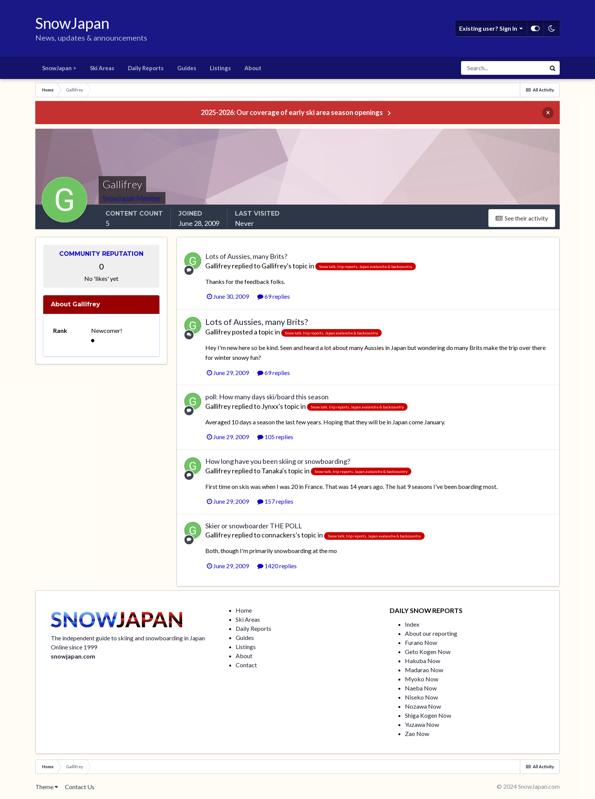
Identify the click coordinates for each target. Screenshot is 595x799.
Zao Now (417, 733)
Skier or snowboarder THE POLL (253, 526)
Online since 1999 (74, 647)
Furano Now (421, 642)
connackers (278, 535)
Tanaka (271, 470)
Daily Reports (146, 68)
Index (412, 624)
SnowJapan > (59, 68)
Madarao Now (424, 669)
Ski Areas (102, 68)
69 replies (273, 296)
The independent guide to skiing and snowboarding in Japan (128, 637)
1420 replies (277, 565)
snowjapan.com (73, 656)
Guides (186, 68)
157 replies (275, 501)
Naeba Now (421, 688)
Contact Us (79, 786)
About (252, 68)
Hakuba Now (422, 660)
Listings (220, 68)
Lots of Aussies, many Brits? (246, 256)
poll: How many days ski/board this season (267, 396)
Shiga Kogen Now (428, 715)
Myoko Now (421, 678)
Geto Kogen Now (427, 651)
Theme (46, 786)
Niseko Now (421, 697)
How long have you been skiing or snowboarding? (277, 461)
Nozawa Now (423, 706)
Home (244, 610)
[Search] (503, 68)
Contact (246, 664)
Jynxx (270, 406)
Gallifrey (218, 266)
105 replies (275, 436)
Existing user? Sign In (491, 28)
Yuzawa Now (422, 724)
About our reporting (431, 633)
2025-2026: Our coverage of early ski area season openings (292, 112)
